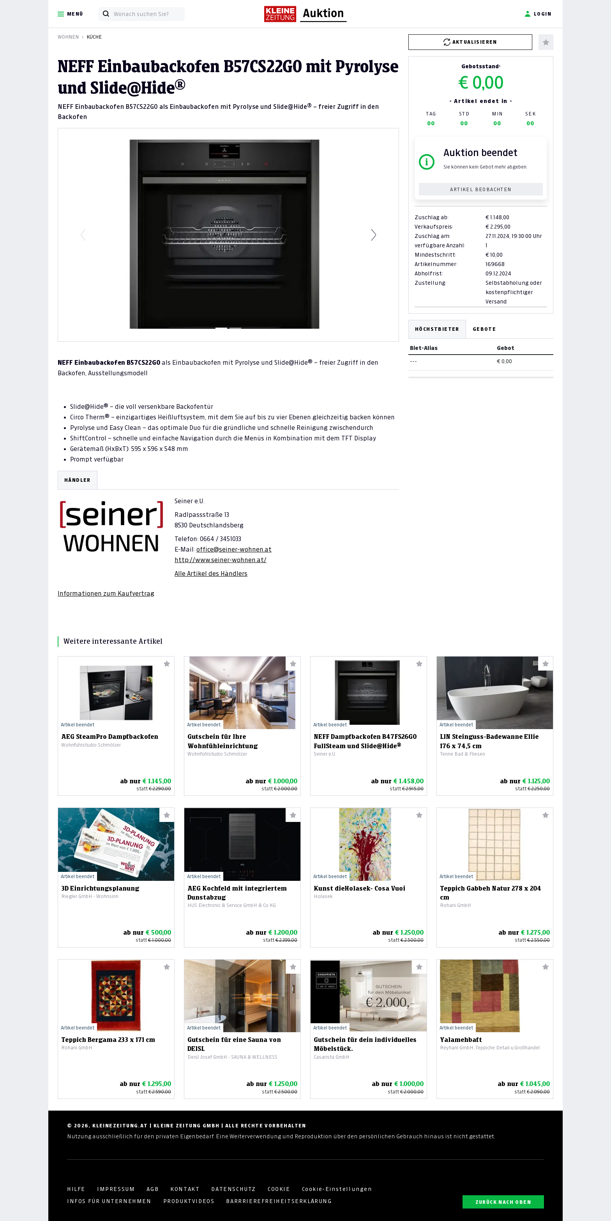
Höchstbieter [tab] (437, 329)
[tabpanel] (228, 534)
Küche (94, 36)
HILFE (76, 1189)
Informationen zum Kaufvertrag (106, 593)
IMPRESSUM (116, 1189)
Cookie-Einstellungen (337, 1189)
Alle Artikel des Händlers (211, 573)
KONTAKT (185, 1189)
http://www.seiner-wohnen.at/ (221, 560)
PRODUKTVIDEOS (189, 1201)
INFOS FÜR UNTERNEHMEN (109, 1201)
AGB (153, 1189)
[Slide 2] (235, 328)
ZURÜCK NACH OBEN (503, 1202)
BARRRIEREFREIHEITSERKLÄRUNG (279, 1201)
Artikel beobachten (480, 189)
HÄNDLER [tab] (77, 480)
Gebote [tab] (484, 329)
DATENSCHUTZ (233, 1189)
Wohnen (68, 36)
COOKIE (279, 1189)
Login (537, 14)
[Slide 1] (221, 328)
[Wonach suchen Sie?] (149, 14)
